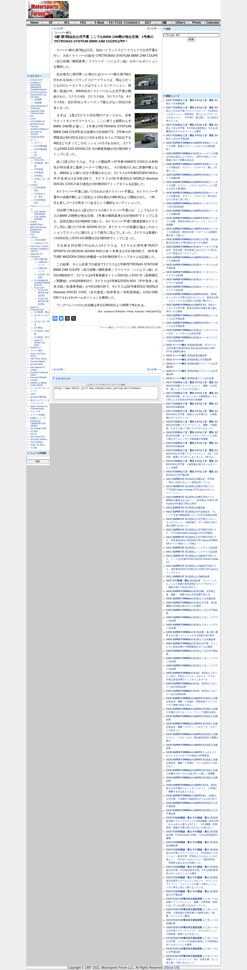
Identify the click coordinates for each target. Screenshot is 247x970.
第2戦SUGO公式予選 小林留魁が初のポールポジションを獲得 (192, 464)
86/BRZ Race (36, 224)
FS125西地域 (40, 149)
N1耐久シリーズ (38, 418)
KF (35, 152)
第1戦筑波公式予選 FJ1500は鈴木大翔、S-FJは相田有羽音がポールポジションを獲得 (192, 870)
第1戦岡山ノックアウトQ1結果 (201, 551)
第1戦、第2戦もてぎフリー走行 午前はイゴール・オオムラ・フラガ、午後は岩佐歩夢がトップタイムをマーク (191, 676)
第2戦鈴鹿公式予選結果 (199, 359)
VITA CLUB (35, 158)
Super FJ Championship (37, 308)
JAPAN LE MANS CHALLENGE (38, 384)
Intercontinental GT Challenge (39, 107)
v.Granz (34, 237)
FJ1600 (33, 380)
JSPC (33, 394)
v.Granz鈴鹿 (40, 240)
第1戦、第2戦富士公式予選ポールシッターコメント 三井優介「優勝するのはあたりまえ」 (191, 788)
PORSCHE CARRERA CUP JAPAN (38, 423)
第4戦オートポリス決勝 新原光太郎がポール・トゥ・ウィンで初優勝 (192, 221)
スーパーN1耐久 (38, 415)
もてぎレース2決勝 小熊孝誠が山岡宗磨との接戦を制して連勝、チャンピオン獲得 (192, 912)
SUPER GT (35, 347)
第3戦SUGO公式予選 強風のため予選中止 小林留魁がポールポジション (192, 414)
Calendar (212, 22)
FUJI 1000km (36, 442)
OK (35, 155)
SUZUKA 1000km (38, 439)
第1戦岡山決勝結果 (195, 507)
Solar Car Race (37, 445)
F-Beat (99, 22)
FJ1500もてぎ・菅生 (183, 100)
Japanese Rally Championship (37, 112)
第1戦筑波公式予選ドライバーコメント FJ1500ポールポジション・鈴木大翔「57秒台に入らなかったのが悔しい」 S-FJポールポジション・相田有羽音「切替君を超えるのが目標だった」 (192, 856)
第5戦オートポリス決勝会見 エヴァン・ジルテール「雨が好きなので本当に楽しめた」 (192, 196)
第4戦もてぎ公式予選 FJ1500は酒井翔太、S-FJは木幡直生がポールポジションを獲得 (192, 128)
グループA (35, 411)
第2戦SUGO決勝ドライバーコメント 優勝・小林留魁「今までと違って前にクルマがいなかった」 (192, 425)
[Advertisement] (142, 9)
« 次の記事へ (58, 28)
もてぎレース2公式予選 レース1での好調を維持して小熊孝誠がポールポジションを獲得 (192, 941)
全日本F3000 (36, 364)
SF (51, 22)
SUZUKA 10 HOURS (36, 133)
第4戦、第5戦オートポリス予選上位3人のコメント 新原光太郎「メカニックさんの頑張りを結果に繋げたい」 (192, 297)
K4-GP (33, 434)
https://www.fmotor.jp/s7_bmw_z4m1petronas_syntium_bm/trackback (109, 392)
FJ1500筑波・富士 (182, 817)
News (34, 22)
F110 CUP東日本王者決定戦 (43, 293)
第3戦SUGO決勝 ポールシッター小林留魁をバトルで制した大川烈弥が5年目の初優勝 (192, 396)
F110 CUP (39, 288)
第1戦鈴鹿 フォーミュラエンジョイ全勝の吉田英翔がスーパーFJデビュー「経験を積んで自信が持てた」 (191, 584)
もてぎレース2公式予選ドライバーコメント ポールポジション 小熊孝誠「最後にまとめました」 (192, 930)
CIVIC (33, 118)
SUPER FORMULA (39, 129)
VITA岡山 (38, 176)
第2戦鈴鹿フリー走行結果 (200, 378)
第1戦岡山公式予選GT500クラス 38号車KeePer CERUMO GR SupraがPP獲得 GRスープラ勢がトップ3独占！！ (193, 540)
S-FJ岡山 (38, 327)
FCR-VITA (39, 160)
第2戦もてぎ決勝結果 (204, 598)
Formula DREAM (38, 377)
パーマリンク (122, 327)
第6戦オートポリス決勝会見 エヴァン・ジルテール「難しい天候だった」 (192, 167)
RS (31, 116)
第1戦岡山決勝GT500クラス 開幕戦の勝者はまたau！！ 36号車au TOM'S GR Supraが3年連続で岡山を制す (192, 500)
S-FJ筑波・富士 (41, 337)
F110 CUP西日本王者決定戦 (43, 301)
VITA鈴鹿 (38, 172)
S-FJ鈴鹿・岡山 (41, 312)
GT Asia (34, 431)
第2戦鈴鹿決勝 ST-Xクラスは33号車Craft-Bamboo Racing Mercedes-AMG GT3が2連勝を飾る (191, 348)
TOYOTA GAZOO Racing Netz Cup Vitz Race (38, 94)
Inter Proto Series (38, 358)
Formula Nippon (37, 361)
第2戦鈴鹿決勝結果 (197, 355)
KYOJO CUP (36, 80)
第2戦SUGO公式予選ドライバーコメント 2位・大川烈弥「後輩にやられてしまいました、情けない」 (192, 453)
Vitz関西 (38, 99)
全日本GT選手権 (38, 397)
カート (33, 140)
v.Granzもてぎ (41, 243)
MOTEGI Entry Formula (37, 125)
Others (180, 22)
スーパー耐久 (36, 350)
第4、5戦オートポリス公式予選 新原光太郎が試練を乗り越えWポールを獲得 (191, 308)
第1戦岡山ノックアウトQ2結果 (201, 547)
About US (171, 967)
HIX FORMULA (37, 121)
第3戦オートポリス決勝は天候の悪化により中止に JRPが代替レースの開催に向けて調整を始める (192, 156)
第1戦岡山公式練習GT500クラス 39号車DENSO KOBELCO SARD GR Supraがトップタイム (192, 569)
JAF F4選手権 (40, 259)
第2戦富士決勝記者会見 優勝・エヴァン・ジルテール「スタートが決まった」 (192, 727)
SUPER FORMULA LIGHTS (187, 142)
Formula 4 (35, 256)
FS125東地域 (40, 146)
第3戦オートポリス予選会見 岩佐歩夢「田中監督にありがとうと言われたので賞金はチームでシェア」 (192, 250)
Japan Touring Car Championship (39, 407)
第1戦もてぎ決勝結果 (204, 639)
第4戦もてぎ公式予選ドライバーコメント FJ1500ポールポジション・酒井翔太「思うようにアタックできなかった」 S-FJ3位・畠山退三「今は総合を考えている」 (192, 114)
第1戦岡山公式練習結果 (197, 576)
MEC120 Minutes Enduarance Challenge (38, 229)
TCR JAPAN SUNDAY (40, 218)
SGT (148, 22)
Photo (196, 22)
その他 (33, 447)
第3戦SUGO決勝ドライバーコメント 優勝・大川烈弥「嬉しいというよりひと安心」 (192, 385)
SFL (67, 22)
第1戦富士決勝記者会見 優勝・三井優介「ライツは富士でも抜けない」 (192, 763)
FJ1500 (33, 185)
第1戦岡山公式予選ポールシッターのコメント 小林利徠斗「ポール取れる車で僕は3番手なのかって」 (191, 522)
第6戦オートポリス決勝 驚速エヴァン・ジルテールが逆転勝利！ (192, 146)
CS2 (32, 234)
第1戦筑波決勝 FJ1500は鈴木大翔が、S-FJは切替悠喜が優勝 (192, 835)
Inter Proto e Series (39, 246)
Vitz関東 (38, 103)
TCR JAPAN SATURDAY (40, 213)
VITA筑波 (38, 169)
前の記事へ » (154, 28)
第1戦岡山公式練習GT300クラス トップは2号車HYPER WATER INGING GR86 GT (192, 559)
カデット (38, 142)
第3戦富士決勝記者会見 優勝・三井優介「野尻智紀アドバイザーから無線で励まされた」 (192, 701)
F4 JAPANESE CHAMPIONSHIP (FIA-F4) (42, 282)
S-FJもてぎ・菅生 (204, 100)
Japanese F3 (36, 254)
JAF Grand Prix (37, 436)
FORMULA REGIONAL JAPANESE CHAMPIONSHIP (38, 86)
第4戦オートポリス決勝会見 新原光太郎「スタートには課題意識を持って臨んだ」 (192, 232)
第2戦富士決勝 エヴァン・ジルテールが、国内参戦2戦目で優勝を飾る (193, 737)
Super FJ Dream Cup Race (39, 342)
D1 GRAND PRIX (38, 428)
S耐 (164, 22)
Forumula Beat (37, 137)
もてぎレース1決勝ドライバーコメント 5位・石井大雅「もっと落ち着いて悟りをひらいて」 (192, 959)
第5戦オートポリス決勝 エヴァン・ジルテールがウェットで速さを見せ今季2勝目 (192, 185)
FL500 (33, 222)
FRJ (83, 22)
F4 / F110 (115, 22)
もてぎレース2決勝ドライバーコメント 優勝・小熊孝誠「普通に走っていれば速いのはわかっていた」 (192, 902)
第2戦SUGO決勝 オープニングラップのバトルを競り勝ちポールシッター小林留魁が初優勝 (192, 435)
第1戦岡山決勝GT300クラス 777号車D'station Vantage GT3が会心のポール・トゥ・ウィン (191, 489)
